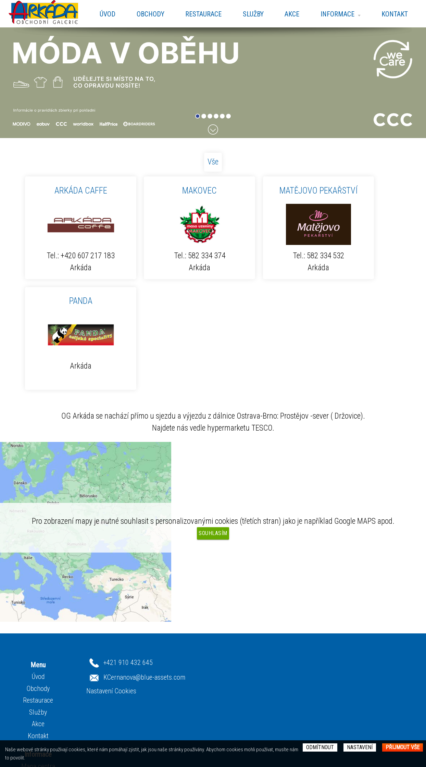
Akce (292, 14)
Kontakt (394, 14)
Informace (340, 14)
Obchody (150, 14)
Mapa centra (128, 668)
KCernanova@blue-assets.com (283, 668)
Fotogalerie (126, 692)
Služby (252, 14)
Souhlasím (213, 533)
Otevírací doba (130, 680)
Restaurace (203, 14)
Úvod (107, 14)
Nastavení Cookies (250, 682)
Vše (213, 161)
